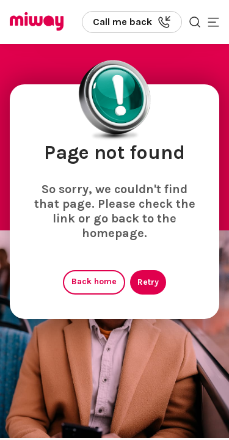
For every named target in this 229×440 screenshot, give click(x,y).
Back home (94, 281)
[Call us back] (132, 22)
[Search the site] (194, 22)
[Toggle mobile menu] (213, 22)
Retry (148, 282)
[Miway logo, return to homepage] (37, 22)
